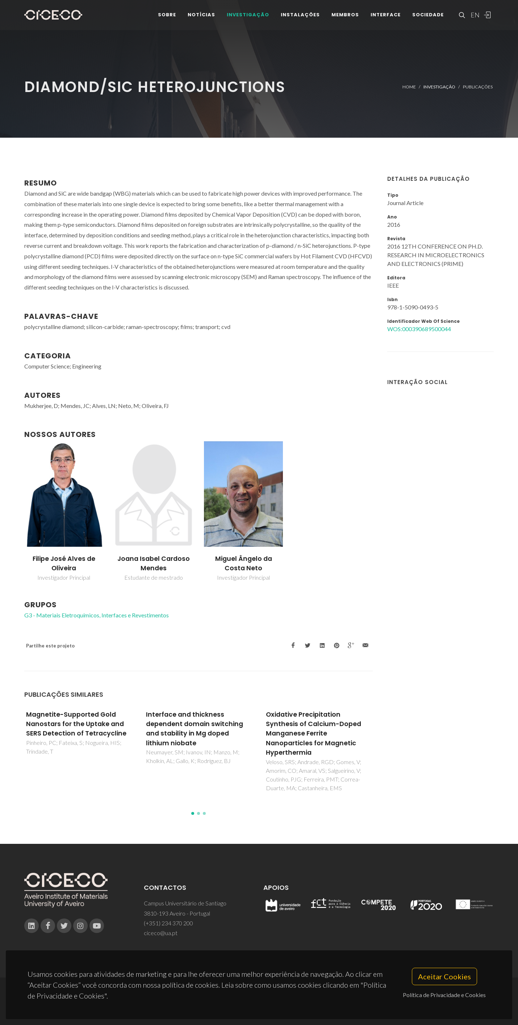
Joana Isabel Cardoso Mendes (153, 563)
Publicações (478, 86)
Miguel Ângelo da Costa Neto (243, 563)
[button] (192, 813)
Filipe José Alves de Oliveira (64, 563)
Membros (345, 17)
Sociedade (428, 17)
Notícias (201, 17)
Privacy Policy (258, 1006)
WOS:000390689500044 (419, 328)
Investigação (248, 17)
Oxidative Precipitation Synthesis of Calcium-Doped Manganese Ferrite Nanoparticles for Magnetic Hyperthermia (313, 733)
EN (474, 18)
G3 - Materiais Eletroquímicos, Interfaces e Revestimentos (96, 615)
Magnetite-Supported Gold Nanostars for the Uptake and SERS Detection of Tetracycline (76, 724)
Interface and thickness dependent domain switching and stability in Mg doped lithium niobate (194, 728)
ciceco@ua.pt (160, 932)
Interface (386, 17)
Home (409, 86)
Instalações (300, 17)
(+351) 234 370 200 (168, 923)
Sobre (167, 17)
